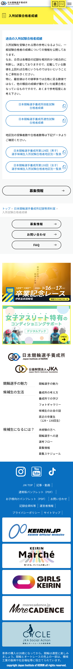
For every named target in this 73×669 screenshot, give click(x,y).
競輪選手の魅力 (48, 384)
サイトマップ (52, 513)
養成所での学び (48, 398)
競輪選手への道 (48, 436)
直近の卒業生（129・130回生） (50, 418)
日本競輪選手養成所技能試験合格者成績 (36, 106)
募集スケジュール (50, 454)
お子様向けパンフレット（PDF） (26, 499)
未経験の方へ (47, 430)
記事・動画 (43, 485)
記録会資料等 (27, 506)
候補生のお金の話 (50, 411)
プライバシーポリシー (26, 513)
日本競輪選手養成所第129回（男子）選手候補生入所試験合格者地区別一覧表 (36, 152)
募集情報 (55, 4)
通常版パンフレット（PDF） (36, 492)
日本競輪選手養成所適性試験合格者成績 (36, 121)
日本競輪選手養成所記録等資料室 (34, 208)
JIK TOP (28, 485)
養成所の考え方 (48, 392)
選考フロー (46, 442)
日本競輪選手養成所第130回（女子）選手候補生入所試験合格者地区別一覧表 (36, 167)
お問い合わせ (58, 499)
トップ (6, 208)
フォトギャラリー (50, 404)
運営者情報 (47, 506)
